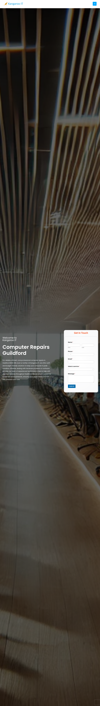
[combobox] (81, 369)
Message (71, 374)
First (69, 347)
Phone (70, 351)
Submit (71, 386)
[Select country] (70, 354)
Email (70, 359)
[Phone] (81, 354)
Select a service (74, 366)
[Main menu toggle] (95, 4)
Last (83, 347)
